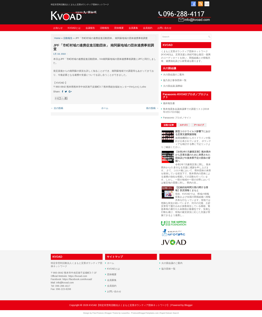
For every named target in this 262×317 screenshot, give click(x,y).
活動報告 (104, 28)
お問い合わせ (164, 28)
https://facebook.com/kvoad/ (77, 279)
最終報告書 (169, 103)
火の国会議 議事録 (172, 86)
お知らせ (58, 28)
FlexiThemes (97, 313)
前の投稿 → (152, 108)
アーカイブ (199, 125)
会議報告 (90, 28)
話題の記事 (169, 125)
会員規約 (147, 28)
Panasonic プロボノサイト (177, 117)
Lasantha (125, 313)
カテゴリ (184, 125)
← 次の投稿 (57, 108)
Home (57, 38)
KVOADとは (74, 28)
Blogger (188, 305)
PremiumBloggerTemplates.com (144, 313)
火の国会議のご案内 (173, 74)
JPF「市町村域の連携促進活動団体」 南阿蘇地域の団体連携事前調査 (103, 47)
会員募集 (133, 28)
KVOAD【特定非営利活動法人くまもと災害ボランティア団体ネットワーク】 (129, 305)
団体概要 (119, 28)
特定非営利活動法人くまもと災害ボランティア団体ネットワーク (80, 4)
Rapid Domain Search (169, 313)
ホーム (104, 108)
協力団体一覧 (168, 268)
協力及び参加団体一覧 (174, 80)
